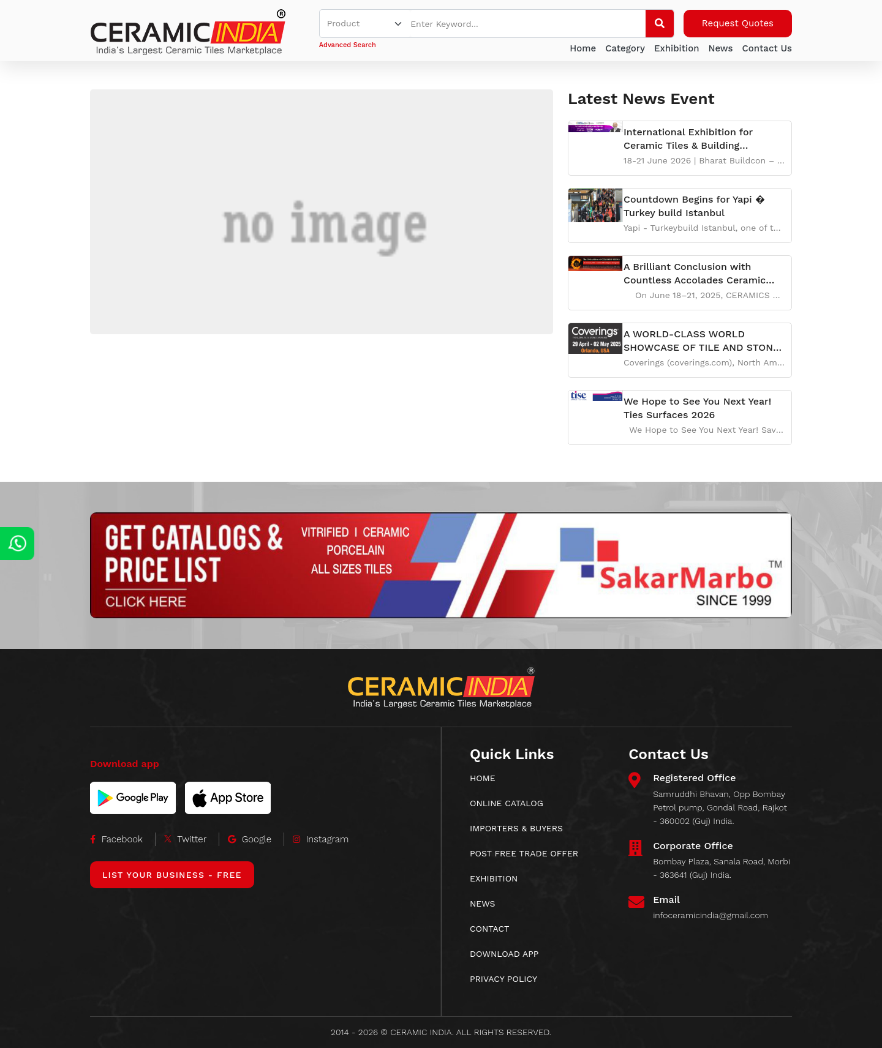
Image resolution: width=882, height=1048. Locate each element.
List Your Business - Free (172, 875)
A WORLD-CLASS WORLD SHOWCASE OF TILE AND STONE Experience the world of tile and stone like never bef (701, 341)
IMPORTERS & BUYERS (516, 828)
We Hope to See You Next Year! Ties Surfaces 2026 (697, 408)
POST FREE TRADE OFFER (524, 853)
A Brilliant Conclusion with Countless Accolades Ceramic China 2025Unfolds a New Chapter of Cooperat (695, 274)
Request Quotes (738, 23)
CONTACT (490, 929)
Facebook (116, 839)
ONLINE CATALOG (506, 803)
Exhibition (676, 48)
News (720, 48)
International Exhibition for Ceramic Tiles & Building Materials (688, 139)
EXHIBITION (494, 878)
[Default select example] (365, 23)
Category (625, 48)
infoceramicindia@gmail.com (710, 915)
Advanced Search (347, 45)
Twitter (185, 839)
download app (504, 954)
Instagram (321, 839)
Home (583, 48)
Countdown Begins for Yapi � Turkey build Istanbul (694, 206)
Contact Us (767, 48)
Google (249, 839)
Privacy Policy (503, 979)
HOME (483, 778)
